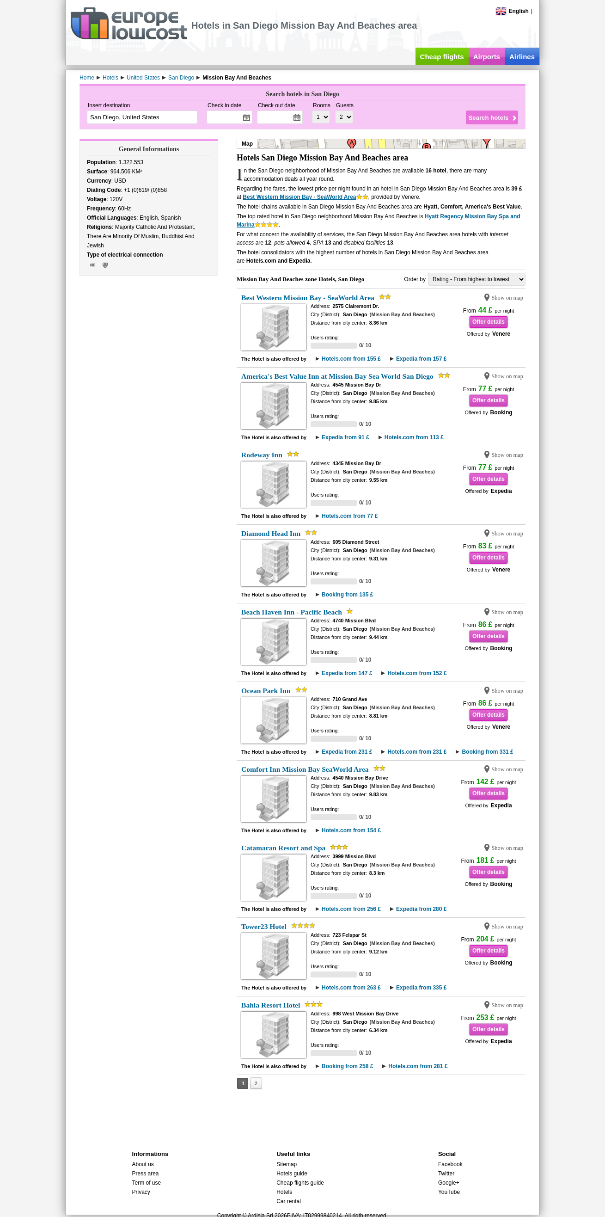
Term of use (146, 1183)
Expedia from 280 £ (421, 909)
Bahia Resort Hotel (270, 1005)
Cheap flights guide (300, 1183)
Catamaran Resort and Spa (283, 848)
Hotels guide (291, 1173)
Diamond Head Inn (270, 533)
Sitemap (286, 1164)
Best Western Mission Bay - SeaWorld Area (299, 197)
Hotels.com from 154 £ (351, 830)
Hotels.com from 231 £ (416, 752)
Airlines (522, 57)
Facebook (450, 1164)
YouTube (449, 1192)
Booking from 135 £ (347, 594)
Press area (145, 1173)
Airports (486, 57)
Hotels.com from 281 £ (417, 1066)
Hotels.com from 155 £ (351, 359)
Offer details (488, 322)
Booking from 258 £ (347, 1066)
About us (142, 1164)
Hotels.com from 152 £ (416, 673)
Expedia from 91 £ (345, 437)
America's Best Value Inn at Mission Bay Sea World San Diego (337, 376)
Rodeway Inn (261, 455)
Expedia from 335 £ (421, 987)
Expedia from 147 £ (347, 673)
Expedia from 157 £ (421, 359)
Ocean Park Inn (266, 691)
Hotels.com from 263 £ (351, 987)
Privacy (141, 1192)
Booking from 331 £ (487, 752)
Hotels (284, 1192)
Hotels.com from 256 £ (351, 909)
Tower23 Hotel (264, 926)
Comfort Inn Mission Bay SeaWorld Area (305, 769)
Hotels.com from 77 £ (350, 516)
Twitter (446, 1173)
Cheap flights (442, 57)
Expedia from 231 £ (347, 752)
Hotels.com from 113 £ (414, 437)
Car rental (288, 1201)
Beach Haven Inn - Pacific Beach (291, 612)
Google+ (448, 1183)
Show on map (507, 298)
